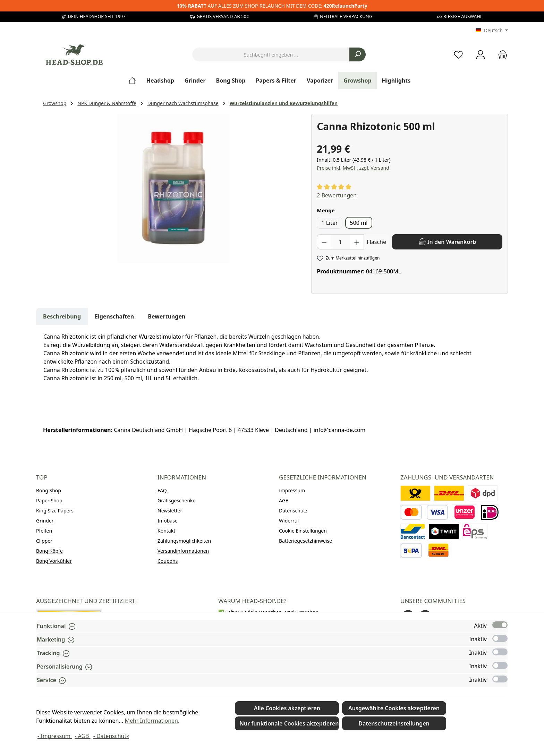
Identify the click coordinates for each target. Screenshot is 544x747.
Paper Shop (49, 500)
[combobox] (271, 54)
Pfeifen (44, 530)
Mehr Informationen (151, 720)
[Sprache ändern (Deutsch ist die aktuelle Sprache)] (492, 30)
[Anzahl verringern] (324, 241)
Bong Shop (48, 490)
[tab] (62, 316)
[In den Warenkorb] (447, 241)
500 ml (359, 223)
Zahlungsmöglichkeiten (184, 540)
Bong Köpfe (49, 550)
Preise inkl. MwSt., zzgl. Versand (353, 167)
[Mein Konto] (480, 55)
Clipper (44, 540)
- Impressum (54, 736)
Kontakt (166, 530)
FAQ (162, 490)
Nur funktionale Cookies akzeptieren (289, 723)
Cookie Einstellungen (303, 530)
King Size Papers (55, 510)
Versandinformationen (183, 550)
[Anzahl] (340, 241)
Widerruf (289, 520)
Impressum (292, 490)
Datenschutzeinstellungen (394, 723)
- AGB (82, 736)
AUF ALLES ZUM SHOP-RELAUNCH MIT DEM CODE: (272, 5)
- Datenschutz (111, 736)
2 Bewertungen (337, 195)
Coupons (168, 561)
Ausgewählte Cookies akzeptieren (394, 708)
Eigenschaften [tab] (114, 316)
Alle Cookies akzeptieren (287, 708)
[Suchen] (357, 54)
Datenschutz (293, 510)
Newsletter (170, 510)
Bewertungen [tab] (166, 316)
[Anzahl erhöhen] (357, 241)
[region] (173, 188)
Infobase (168, 520)
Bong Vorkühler (54, 561)
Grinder (45, 520)
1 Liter (329, 223)
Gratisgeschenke (176, 500)
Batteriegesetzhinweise (305, 540)
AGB (284, 500)
